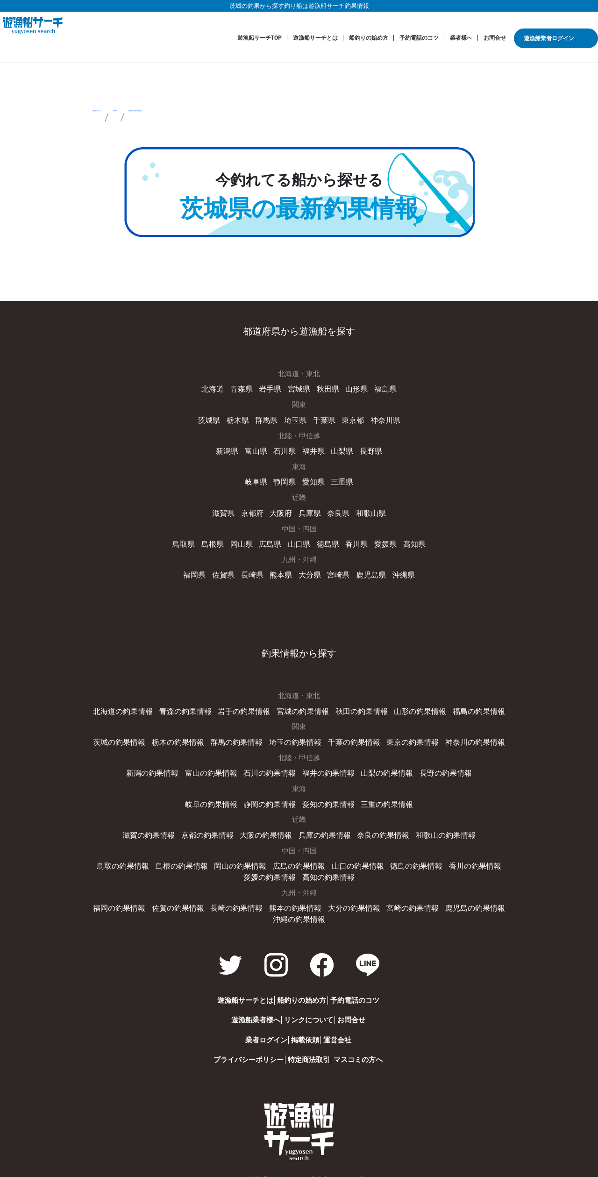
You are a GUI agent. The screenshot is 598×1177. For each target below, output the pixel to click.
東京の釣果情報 (406, 737)
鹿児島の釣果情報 (465, 899)
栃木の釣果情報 (184, 737)
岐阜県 (258, 480)
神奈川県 (381, 419)
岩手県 (271, 389)
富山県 (258, 449)
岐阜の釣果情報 (216, 797)
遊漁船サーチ (124, 117)
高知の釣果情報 (299, 869)
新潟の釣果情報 (160, 767)
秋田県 (326, 389)
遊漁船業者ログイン (549, 38)
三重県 (339, 480)
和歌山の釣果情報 (438, 828)
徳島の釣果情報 (381, 858)
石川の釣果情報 (271, 767)
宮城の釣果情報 (302, 706)
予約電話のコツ (419, 38)
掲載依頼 (299, 1030)
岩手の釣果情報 (246, 706)
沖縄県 (398, 571)
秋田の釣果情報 (358, 706)
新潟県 (230, 449)
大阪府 (281, 510)
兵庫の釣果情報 (323, 828)
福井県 (312, 449)
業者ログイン (248, 1030)
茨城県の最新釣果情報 (260, 117)
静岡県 (285, 480)
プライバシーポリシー (230, 1050)
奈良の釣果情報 (378, 828)
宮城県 (299, 389)
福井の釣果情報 (326, 767)
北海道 (217, 389)
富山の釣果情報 (216, 767)
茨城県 (182, 117)
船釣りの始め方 (368, 38)
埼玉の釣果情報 (295, 737)
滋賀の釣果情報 (156, 828)
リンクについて (302, 1010)
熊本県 (281, 571)
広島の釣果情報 (271, 858)
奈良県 (336, 510)
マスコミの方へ (364, 1050)
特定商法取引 (303, 1050)
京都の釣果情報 (212, 828)
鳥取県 (189, 540)
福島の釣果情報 (468, 706)
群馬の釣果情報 (239, 737)
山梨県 (339, 449)
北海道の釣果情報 (133, 706)
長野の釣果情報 (437, 767)
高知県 (408, 540)
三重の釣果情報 (381, 797)
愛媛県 (381, 540)
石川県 (285, 449)
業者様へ (461, 38)
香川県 (353, 540)
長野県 (367, 449)
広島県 (271, 540)
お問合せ (495, 38)
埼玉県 (295, 419)
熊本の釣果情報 (295, 899)
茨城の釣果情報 (129, 737)
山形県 (353, 389)
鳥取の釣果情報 (104, 858)
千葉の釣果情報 (351, 737)
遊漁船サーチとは (315, 38)
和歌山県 (368, 510)
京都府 (254, 510)
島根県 (217, 540)
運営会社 (343, 1030)
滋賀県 (226, 510)
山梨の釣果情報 (381, 767)
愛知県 (312, 480)
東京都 (350, 419)
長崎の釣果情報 (239, 899)
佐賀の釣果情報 (184, 899)
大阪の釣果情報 (267, 828)
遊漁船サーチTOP (259, 38)
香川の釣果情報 (437, 858)
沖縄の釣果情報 (299, 910)
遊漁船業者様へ (237, 1010)
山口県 (299, 540)
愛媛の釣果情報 (493, 858)
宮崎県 (336, 571)
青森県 (244, 389)
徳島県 (326, 540)
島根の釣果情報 (160, 858)
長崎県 (254, 571)
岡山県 (244, 540)
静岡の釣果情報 (271, 797)
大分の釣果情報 (351, 899)
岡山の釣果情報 (216, 858)
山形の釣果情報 (413, 706)
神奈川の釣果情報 (465, 737)
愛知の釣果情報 (326, 797)
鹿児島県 (368, 571)
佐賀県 (226, 571)
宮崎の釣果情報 (406, 899)
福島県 (381, 389)
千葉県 (323, 419)
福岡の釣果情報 (129, 899)
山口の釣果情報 (326, 858)
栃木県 (240, 419)
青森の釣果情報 (191, 706)
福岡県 (199, 571)
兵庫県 (309, 510)
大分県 (309, 571)
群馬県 (267, 419)
